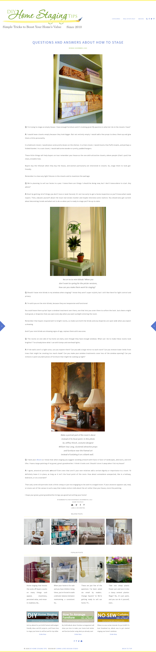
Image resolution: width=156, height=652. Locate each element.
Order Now (42, 634)
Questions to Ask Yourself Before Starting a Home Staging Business (64, 532)
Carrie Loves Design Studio (67, 649)
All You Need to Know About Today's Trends (119, 532)
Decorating (81, 508)
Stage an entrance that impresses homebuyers (36, 532)
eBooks (141, 19)
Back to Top (127, 649)
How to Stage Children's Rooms (64, 570)
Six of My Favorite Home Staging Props (36, 570)
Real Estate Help (129, 19)
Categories (116, 19)
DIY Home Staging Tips (38, 649)
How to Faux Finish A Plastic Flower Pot (119, 570)
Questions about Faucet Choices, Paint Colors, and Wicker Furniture (92, 570)
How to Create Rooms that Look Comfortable (92, 532)
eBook (38, 460)
